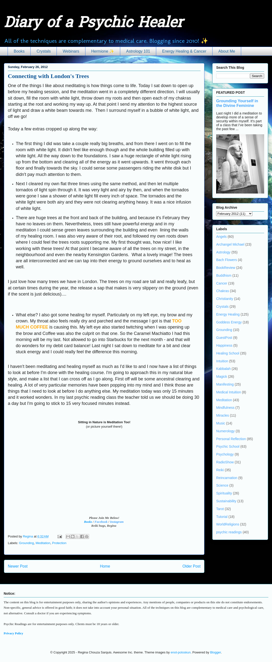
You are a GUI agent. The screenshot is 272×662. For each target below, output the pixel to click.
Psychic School (227, 446)
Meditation (43, 543)
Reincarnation (226, 478)
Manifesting (225, 384)
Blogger (215, 652)
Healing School (227, 353)
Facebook (101, 522)
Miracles (222, 415)
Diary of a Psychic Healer (93, 23)
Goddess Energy (229, 322)
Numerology (225, 431)
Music (220, 423)
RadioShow (225, 462)
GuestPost (224, 338)
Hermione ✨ (102, 51)
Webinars (71, 51)
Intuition (222, 361)
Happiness (224, 345)
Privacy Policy (13, 633)
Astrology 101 (138, 51)
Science (222, 485)
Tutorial (221, 517)
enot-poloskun (181, 652)
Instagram (117, 522)
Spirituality (224, 493)
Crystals (43, 51)
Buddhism (223, 275)
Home (105, 566)
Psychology (225, 454)
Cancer (221, 283)
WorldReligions (227, 524)
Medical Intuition (228, 392)
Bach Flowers (226, 260)
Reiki (220, 470)
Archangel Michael (230, 244)
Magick (221, 376)
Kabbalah (223, 369)
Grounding (26, 543)
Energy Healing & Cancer (184, 51)
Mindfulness (225, 408)
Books (19, 51)
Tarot (220, 509)
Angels (221, 237)
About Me (226, 51)
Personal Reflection (231, 439)
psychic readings (229, 532)
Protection (59, 543)
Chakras (222, 291)
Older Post (191, 566)
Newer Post (18, 566)
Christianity (224, 299)
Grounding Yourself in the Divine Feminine (237, 103)
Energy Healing (228, 314)
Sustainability (226, 501)
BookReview (225, 268)
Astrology (223, 252)
